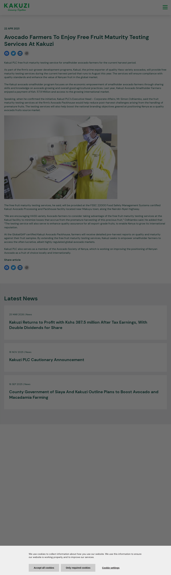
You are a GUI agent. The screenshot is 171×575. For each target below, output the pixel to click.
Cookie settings (110, 567)
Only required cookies (78, 567)
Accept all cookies (44, 567)
